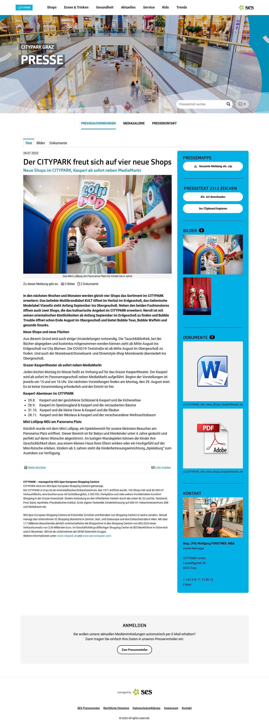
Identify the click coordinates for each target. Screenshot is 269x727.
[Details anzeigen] (213, 371)
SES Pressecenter (88, 708)
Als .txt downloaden (213, 197)
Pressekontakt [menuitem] (164, 123)
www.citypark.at (67, 535)
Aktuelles (128, 7)
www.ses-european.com (96, 535)
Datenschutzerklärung (146, 708)
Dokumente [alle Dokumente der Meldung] (196, 337)
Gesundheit (104, 7)
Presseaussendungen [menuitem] (98, 123)
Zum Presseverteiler (134, 650)
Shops (52, 7)
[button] (229, 104)
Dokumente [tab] (58, 143)
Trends (181, 7)
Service (149, 7)
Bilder (190, 230)
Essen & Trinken (76, 7)
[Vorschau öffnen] (97, 224)
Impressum (171, 708)
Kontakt (187, 708)
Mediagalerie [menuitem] (134, 123)
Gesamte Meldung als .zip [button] (213, 166)
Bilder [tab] (40, 143)
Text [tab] (28, 143)
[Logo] (26, 7)
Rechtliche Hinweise (116, 708)
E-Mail (187, 584)
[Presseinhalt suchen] (204, 104)
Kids (165, 7)
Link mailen (163, 467)
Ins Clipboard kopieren (213, 208)
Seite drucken (37, 467)
